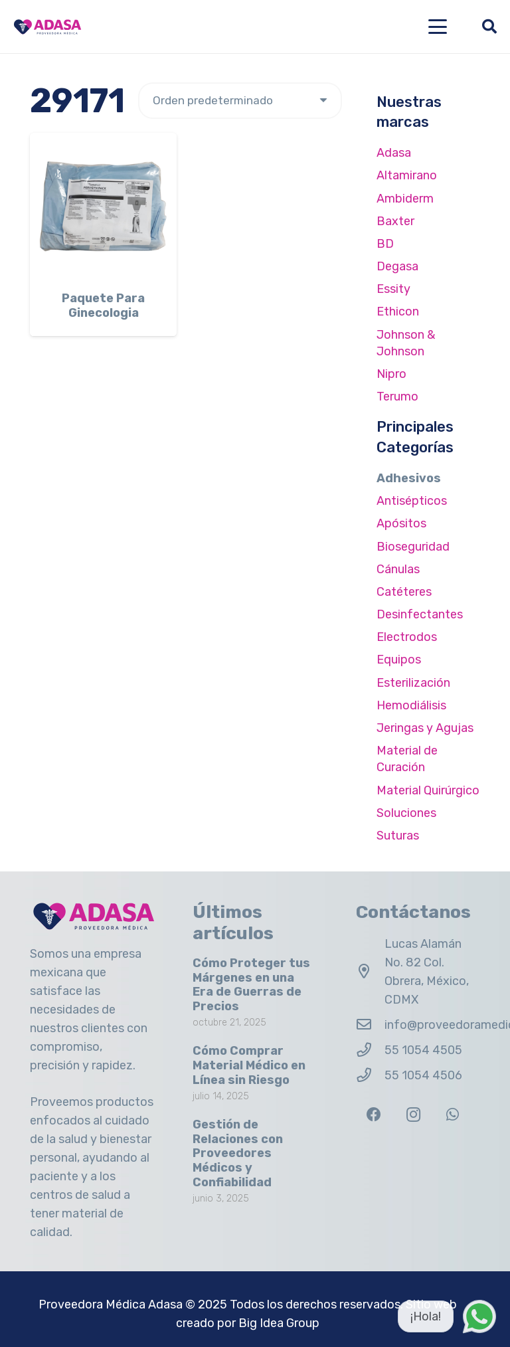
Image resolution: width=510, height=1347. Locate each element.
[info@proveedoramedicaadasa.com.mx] (370, 1025)
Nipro (391, 374)
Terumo (397, 396)
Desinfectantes (420, 614)
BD (385, 243)
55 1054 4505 (423, 1050)
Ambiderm (405, 198)
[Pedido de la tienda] (240, 101)
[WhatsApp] (452, 1115)
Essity (393, 289)
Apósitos (401, 523)
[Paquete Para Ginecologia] (103, 206)
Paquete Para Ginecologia (103, 305)
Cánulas (398, 569)
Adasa (394, 152)
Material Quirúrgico (428, 790)
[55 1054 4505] (370, 1050)
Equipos (399, 659)
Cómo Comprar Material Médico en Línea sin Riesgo (249, 1065)
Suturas (398, 835)
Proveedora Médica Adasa (111, 1304)
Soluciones (406, 813)
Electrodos (407, 637)
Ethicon (398, 311)
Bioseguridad (413, 546)
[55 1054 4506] (370, 1075)
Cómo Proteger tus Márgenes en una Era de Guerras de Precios (251, 985)
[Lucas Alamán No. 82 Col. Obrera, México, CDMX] (370, 971)
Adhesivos (409, 478)
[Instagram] (413, 1115)
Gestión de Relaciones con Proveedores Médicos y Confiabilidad (238, 1153)
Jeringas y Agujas (425, 728)
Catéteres (404, 591)
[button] (438, 26)
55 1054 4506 (423, 1075)
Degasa (397, 266)
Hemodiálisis (411, 705)
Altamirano (407, 175)
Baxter (395, 221)
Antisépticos (412, 501)
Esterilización (413, 682)
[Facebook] (374, 1115)
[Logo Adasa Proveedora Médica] (47, 27)
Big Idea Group (278, 1323)
